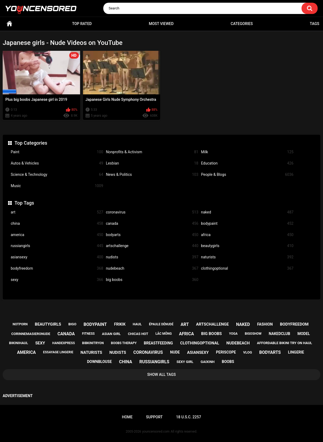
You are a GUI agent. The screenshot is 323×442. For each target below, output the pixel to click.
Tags (314, 24)
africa (247, 235)
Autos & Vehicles (57, 163)
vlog (247, 352)
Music (57, 186)
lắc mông (163, 334)
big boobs (152, 279)
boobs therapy (124, 343)
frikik (120, 324)
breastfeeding (158, 343)
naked (247, 212)
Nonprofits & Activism (152, 152)
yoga (233, 334)
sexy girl (185, 362)
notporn (20, 324)
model (304, 334)
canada (152, 223)
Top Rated (82, 24)
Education (247, 163)
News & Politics (152, 174)
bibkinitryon (93, 343)
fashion (265, 324)
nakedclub (279, 334)
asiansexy (57, 257)
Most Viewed (161, 24)
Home (9, 24)
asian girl (111, 334)
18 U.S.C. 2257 (188, 417)
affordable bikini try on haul (284, 343)
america (57, 235)
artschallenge (152, 246)
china (57, 223)
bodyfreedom (57, 268)
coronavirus (152, 212)
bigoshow (253, 334)
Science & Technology (57, 174)
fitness (88, 334)
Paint (57, 152)
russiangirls (57, 246)
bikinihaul (18, 343)
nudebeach (152, 268)
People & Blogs (247, 174)
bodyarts (152, 235)
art (57, 212)
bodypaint (247, 223)
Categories (242, 24)
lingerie (296, 352)
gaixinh (208, 362)
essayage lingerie (58, 352)
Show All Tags (161, 374)
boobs (228, 361)
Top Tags (24, 203)
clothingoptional (247, 268)
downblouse (99, 361)
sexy (57, 279)
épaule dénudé (161, 324)
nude (175, 352)
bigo (72, 324)
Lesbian (152, 163)
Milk (247, 152)
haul (137, 324)
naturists (247, 257)
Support (154, 417)
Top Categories (30, 143)
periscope (226, 352)
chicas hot (138, 334)
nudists (152, 257)
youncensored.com (156, 431)
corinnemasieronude (30, 334)
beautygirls (247, 246)
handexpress (63, 343)
